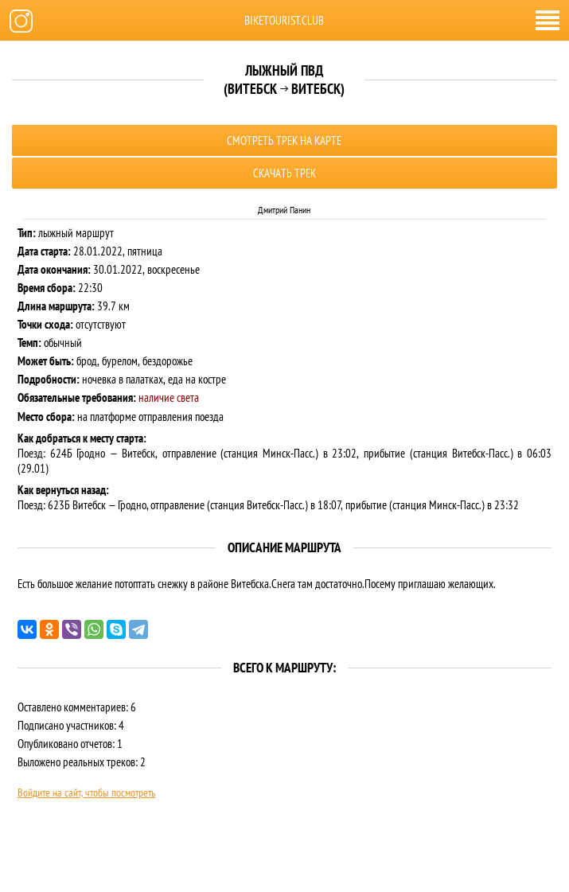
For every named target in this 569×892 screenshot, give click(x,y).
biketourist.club (284, 20)
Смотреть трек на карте (284, 140)
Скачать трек (284, 173)
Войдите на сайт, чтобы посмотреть (86, 792)
